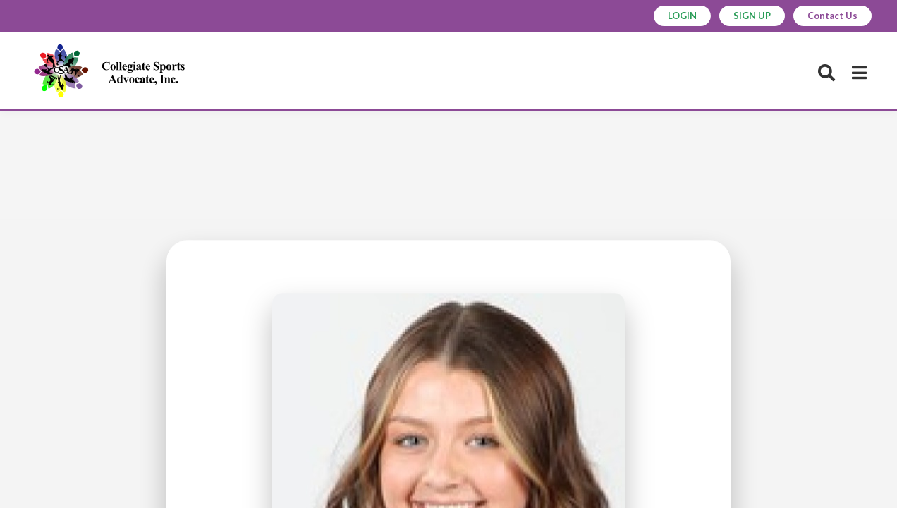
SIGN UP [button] (752, 15)
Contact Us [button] (832, 15)
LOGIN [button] (682, 15)
